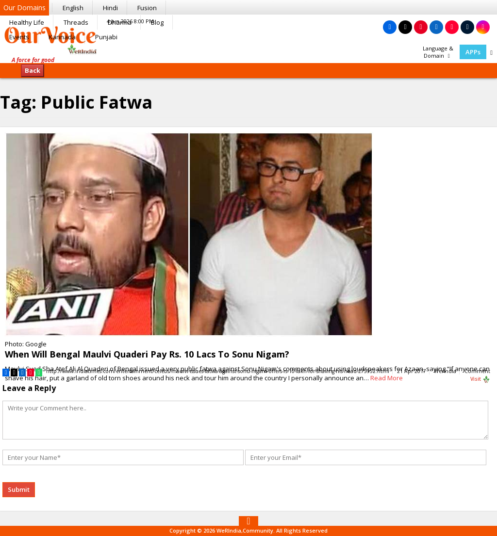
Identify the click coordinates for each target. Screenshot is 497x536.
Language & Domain (438, 52)
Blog (157, 22)
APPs (472, 52)
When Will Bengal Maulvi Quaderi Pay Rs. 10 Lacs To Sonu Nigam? (147, 354)
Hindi (110, 7)
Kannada (62, 36)
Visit (480, 379)
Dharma (120, 22)
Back (32, 70)
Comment (477, 371)
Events (19, 36)
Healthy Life (26, 22)
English (73, 7)
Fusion (147, 7)
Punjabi (106, 36)
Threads (76, 22)
